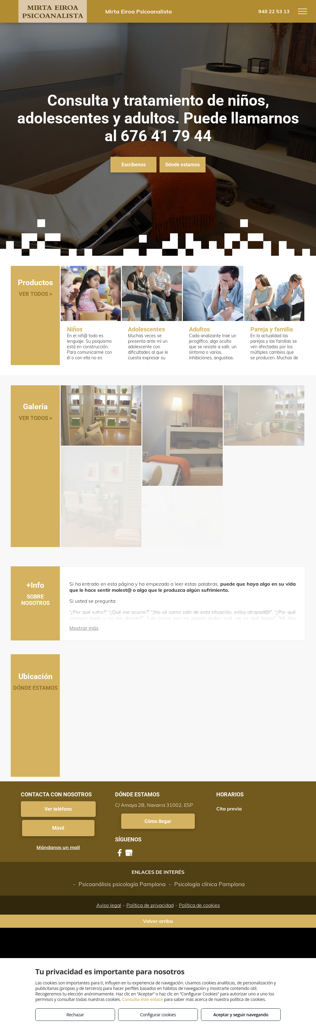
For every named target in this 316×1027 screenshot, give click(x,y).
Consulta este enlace (142, 999)
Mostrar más (83, 628)
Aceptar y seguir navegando (240, 1015)
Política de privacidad (150, 905)
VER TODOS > (35, 294)
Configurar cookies (158, 1015)
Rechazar (75, 1015)
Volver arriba (158, 921)
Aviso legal (108, 905)
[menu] (302, 11)
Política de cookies (199, 905)
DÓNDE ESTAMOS (35, 688)
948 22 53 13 (274, 11)
